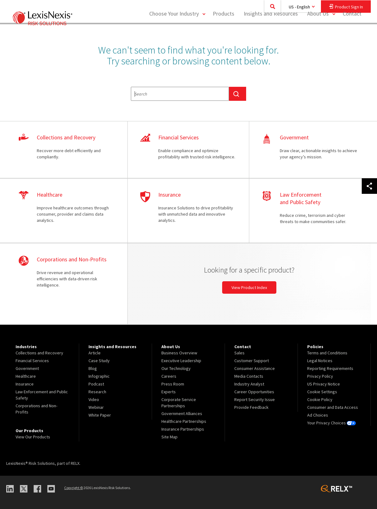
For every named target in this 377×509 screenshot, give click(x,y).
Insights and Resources (271, 29)
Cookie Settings (322, 392)
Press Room (172, 384)
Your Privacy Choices (331, 423)
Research (97, 392)
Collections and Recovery (39, 353)
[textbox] (180, 94)
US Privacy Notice (323, 384)
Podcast (96, 384)
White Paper (99, 415)
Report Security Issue (254, 399)
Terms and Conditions (327, 353)
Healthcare (26, 376)
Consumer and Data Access (332, 407)
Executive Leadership (181, 360)
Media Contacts (248, 376)
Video (93, 399)
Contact (352, 29)
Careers (168, 376)
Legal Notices (319, 360)
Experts (168, 392)
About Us (318, 29)
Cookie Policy (319, 399)
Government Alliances (181, 413)
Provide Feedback (251, 407)
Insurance (25, 384)
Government (27, 368)
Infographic (99, 376)
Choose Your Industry (174, 29)
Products (223, 29)
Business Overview (179, 353)
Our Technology (176, 368)
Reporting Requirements (330, 368)
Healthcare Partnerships (183, 421)
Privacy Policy (320, 376)
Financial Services (32, 360)
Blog (92, 368)
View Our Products (33, 437)
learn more (66, 150)
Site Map (169, 437)
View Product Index (249, 287)
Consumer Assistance (254, 368)
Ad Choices (317, 415)
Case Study (99, 360)
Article (94, 353)
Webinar (96, 407)
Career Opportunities (254, 392)
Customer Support (251, 360)
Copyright (73, 487)
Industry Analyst (249, 384)
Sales (239, 353)
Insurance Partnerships (182, 429)
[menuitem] (223, 30)
